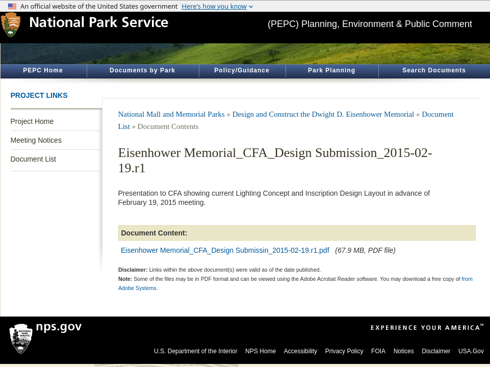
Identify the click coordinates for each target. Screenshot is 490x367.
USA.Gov (471, 351)
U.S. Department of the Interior (195, 351)
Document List (33, 159)
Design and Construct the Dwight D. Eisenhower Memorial (324, 114)
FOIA (378, 351)
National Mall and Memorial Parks (171, 114)
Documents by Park (142, 70)
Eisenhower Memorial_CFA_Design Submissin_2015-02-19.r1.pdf (225, 250)
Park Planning (331, 70)
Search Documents (434, 70)
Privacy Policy (344, 351)
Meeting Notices (36, 140)
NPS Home (260, 351)
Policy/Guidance (241, 70)
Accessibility (300, 351)
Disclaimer (436, 351)
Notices (404, 351)
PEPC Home (43, 70)
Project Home (32, 121)
